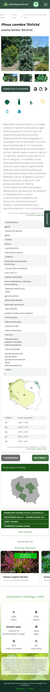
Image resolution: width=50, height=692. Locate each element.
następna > (40, 458)
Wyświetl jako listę (25, 541)
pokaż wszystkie (25, 532)
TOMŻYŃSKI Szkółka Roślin (36, 215)
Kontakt (20, 689)
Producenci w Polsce (14, 467)
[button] (10, 78)
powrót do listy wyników (15, 89)
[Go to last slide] (5, 78)
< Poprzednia (10, 458)
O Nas (31, 689)
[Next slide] (45, 78)
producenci (47, 218)
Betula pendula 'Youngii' (14, 634)
